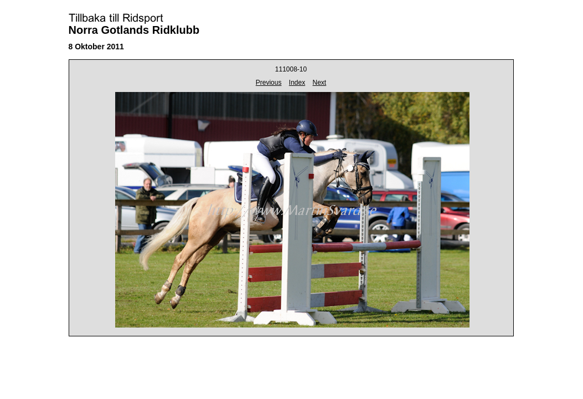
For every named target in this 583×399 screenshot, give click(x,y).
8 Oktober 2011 (96, 46)
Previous (269, 82)
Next (320, 82)
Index (297, 82)
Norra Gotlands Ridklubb (134, 30)
